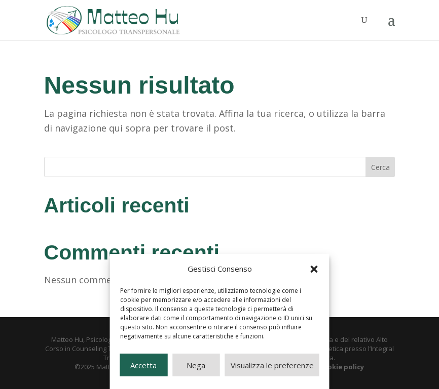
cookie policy (341, 366)
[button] (314, 269)
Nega (196, 365)
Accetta (143, 365)
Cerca (380, 167)
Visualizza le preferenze (272, 365)
